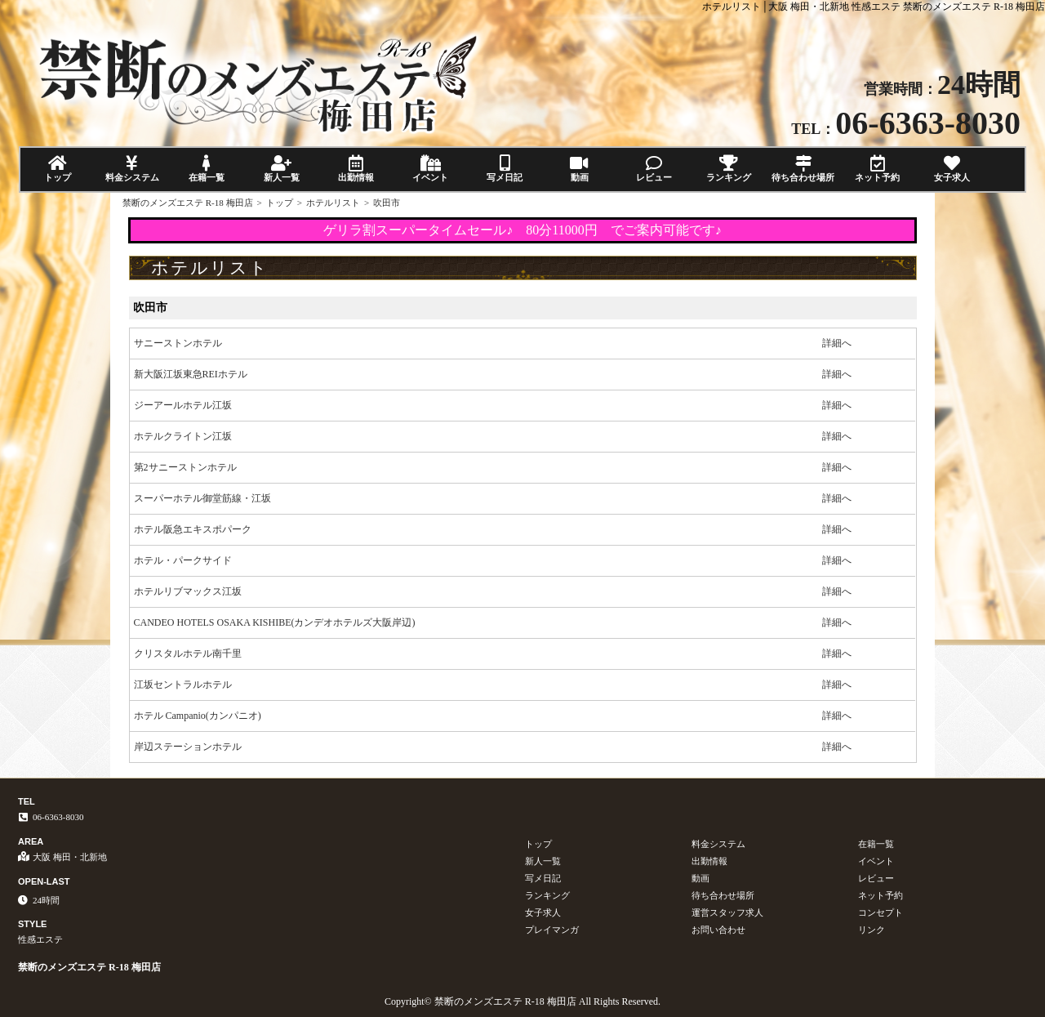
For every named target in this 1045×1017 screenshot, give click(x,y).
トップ (57, 168)
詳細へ (837, 343)
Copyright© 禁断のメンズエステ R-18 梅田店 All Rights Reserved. (522, 1001)
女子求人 (952, 168)
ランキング (728, 168)
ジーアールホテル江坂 (183, 405)
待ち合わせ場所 (803, 168)
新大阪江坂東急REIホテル (190, 374)
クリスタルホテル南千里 (188, 653)
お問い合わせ (718, 929)
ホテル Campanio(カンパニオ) (197, 715)
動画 (579, 168)
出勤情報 (355, 168)
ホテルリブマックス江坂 (188, 591)
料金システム (131, 168)
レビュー (653, 168)
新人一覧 (281, 168)
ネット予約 (877, 168)
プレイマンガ (552, 929)
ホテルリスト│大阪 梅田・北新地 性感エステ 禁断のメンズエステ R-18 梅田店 (873, 6)
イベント (429, 168)
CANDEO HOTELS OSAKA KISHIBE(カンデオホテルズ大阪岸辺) (275, 622)
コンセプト (880, 912)
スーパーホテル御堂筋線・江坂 (202, 498)
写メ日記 (505, 168)
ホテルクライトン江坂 (183, 436)
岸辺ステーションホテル (188, 746)
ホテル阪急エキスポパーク (192, 529)
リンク (871, 929)
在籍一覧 (207, 168)
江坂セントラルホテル (183, 684)
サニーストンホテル (178, 343)
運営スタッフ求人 (727, 912)
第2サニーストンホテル (185, 467)
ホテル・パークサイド (183, 560)
